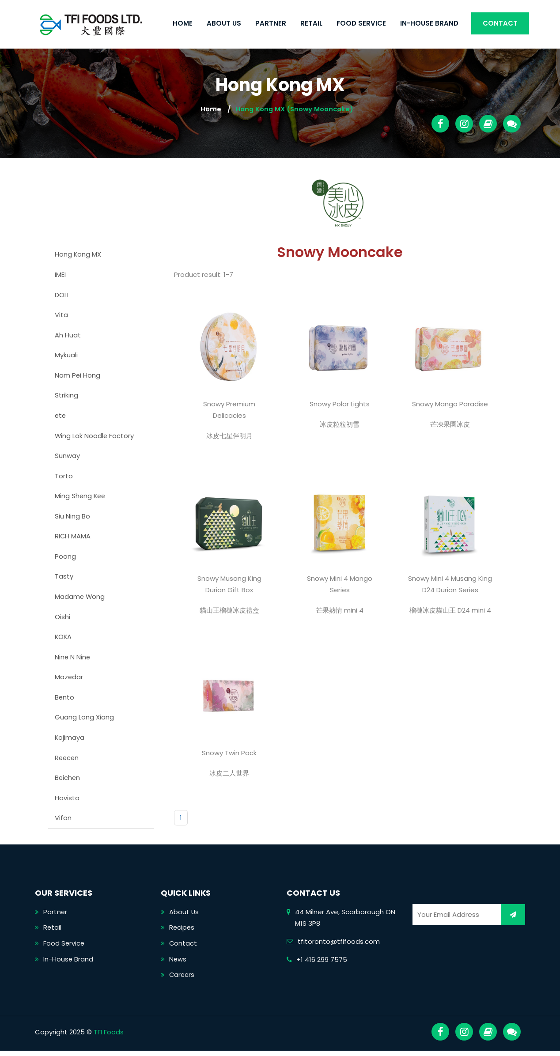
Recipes (182, 932)
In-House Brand (429, 23)
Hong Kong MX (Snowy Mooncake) (294, 109)
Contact (500, 23)
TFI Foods (109, 1037)
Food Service (361, 23)
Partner (270, 23)
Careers (182, 979)
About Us (224, 23)
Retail (311, 23)
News (178, 964)
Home (183, 23)
